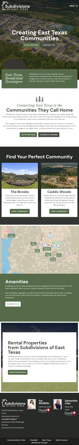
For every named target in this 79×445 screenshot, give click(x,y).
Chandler (34, 440)
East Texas (46, 440)
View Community (19, 211)
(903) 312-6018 (45, 407)
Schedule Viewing (49, 135)
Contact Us (49, 45)
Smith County (62, 440)
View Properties (18, 372)
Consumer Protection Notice (13, 428)
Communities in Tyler (16, 440)
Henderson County (39, 442)
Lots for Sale (31, 45)
